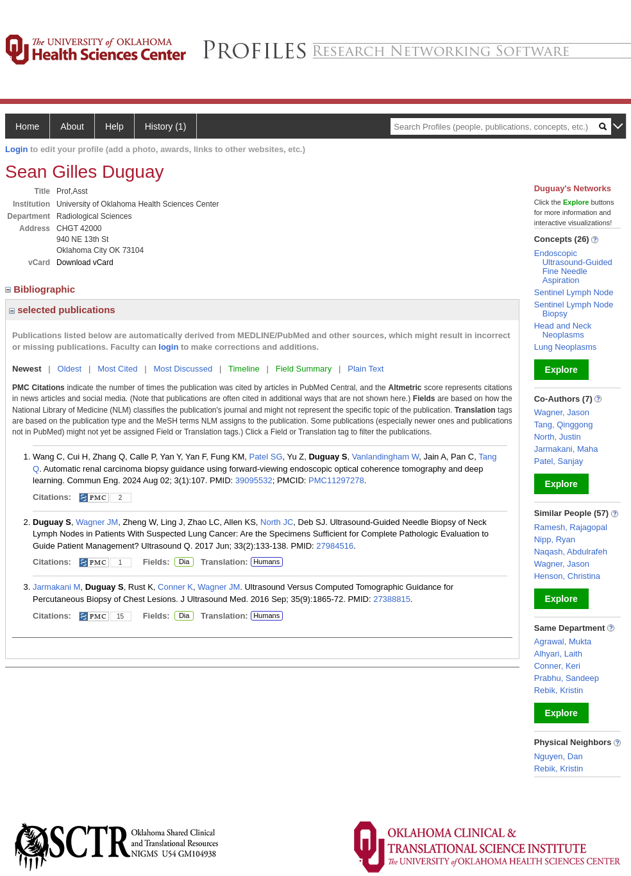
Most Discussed (182, 369)
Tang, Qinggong (563, 424)
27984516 (334, 546)
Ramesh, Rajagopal (570, 527)
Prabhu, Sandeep (566, 678)
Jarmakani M (56, 587)
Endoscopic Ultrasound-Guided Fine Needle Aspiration (573, 266)
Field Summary (304, 369)
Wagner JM (97, 522)
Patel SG (265, 456)
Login (16, 149)
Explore (561, 370)
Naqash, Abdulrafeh (570, 551)
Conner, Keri (557, 666)
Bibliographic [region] (41, 289)
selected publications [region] (62, 309)
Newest (27, 369)
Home (27, 126)
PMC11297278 (336, 480)
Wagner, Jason (561, 412)
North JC (276, 522)
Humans (266, 561)
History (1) (166, 126)
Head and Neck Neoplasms (563, 330)
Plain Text (365, 369)
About (72, 126)
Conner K (175, 587)
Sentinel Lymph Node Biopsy (574, 309)
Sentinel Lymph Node (574, 292)
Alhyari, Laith (558, 653)
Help (114, 126)
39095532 (254, 480)
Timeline (244, 369)
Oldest (70, 369)
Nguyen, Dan (558, 756)
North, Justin (557, 437)
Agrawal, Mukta (563, 641)
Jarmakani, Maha (566, 449)
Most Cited (117, 369)
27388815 (391, 599)
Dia (183, 562)
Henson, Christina (567, 576)
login (168, 347)
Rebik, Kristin (559, 690)
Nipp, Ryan (554, 539)
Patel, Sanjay (559, 461)
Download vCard (85, 262)
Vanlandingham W (385, 456)
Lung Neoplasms (565, 347)
